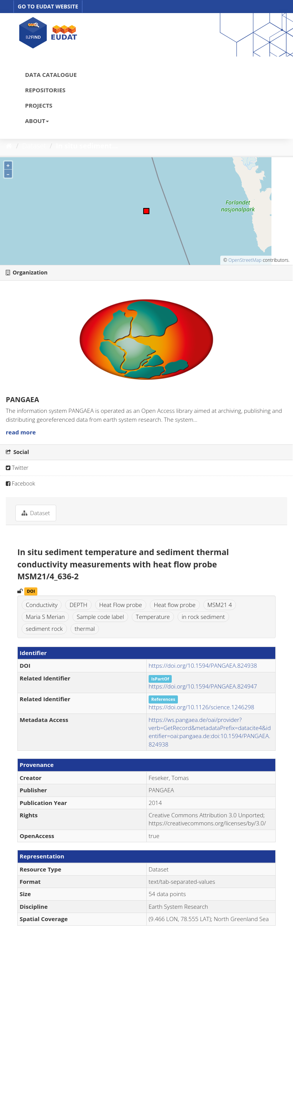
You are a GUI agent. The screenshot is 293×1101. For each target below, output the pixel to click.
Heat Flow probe (120, 605)
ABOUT (37, 121)
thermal (85, 628)
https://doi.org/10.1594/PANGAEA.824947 (203, 686)
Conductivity (41, 605)
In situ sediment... (87, 145)
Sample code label (100, 616)
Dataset (34, 145)
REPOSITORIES (45, 90)
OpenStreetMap (244, 260)
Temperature (153, 616)
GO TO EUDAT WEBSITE (48, 6)
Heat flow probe (175, 605)
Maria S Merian (45, 616)
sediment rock (44, 628)
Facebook (20, 483)
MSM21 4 (220, 605)
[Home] (9, 145)
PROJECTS (38, 105)
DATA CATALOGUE (51, 74)
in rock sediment (203, 616)
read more (21, 432)
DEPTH (78, 605)
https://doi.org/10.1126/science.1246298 (201, 707)
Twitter (17, 467)
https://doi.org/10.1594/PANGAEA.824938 (203, 665)
